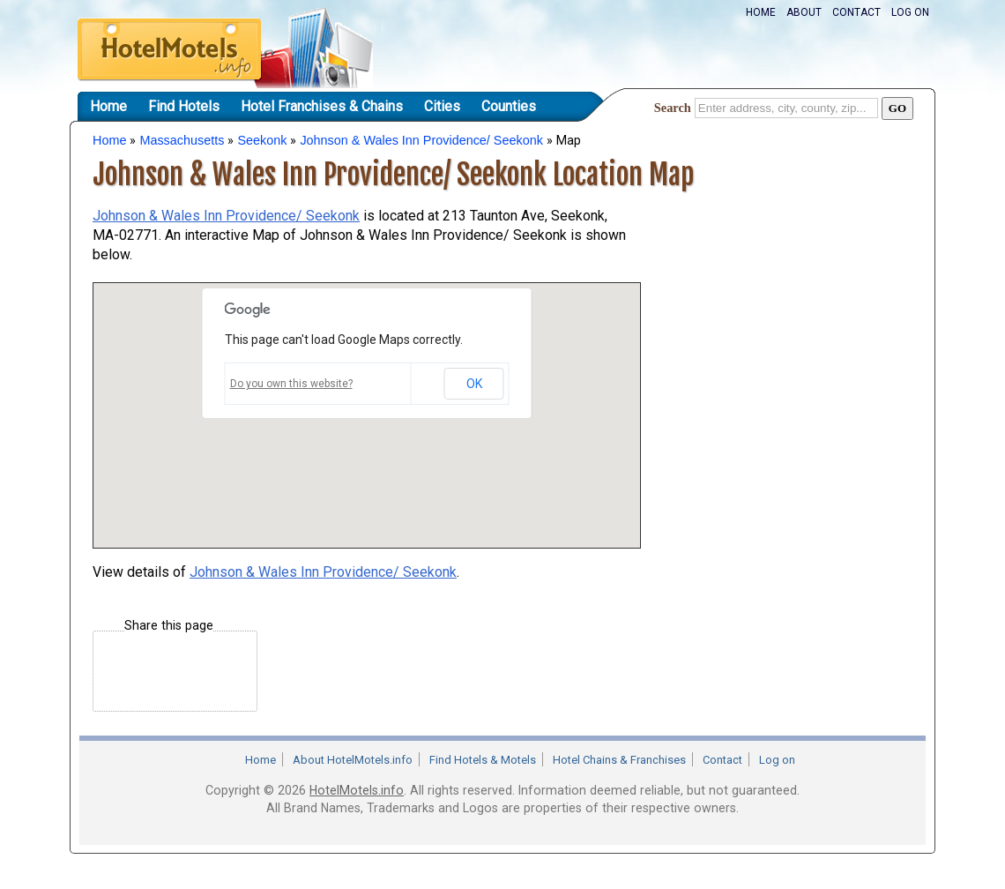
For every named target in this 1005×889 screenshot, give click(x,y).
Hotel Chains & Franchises (619, 759)
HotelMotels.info (356, 790)
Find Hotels (184, 106)
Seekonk (262, 140)
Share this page (168, 625)
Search (672, 108)
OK (474, 384)
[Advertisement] (780, 302)
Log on (910, 12)
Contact (856, 12)
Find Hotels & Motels (482, 759)
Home (761, 12)
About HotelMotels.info (353, 759)
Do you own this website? (291, 383)
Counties (508, 106)
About (804, 12)
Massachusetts (181, 140)
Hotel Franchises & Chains (322, 106)
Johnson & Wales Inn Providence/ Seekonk (421, 140)
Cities (442, 106)
